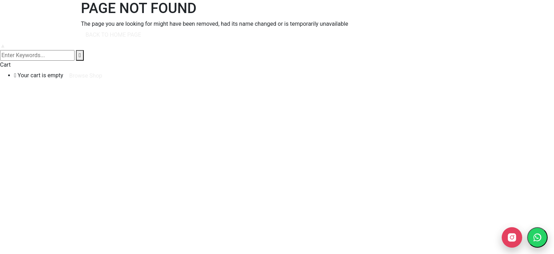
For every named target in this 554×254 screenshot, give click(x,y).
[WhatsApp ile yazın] (537, 237)
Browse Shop (85, 75)
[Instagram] (512, 237)
